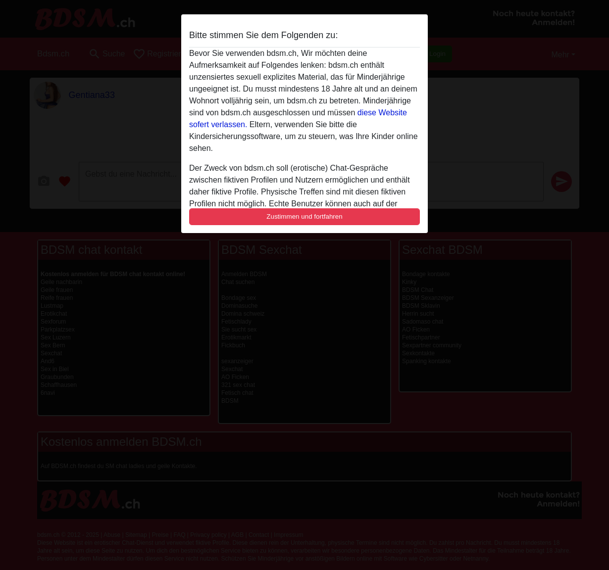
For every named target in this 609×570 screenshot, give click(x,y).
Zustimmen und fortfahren (304, 216)
